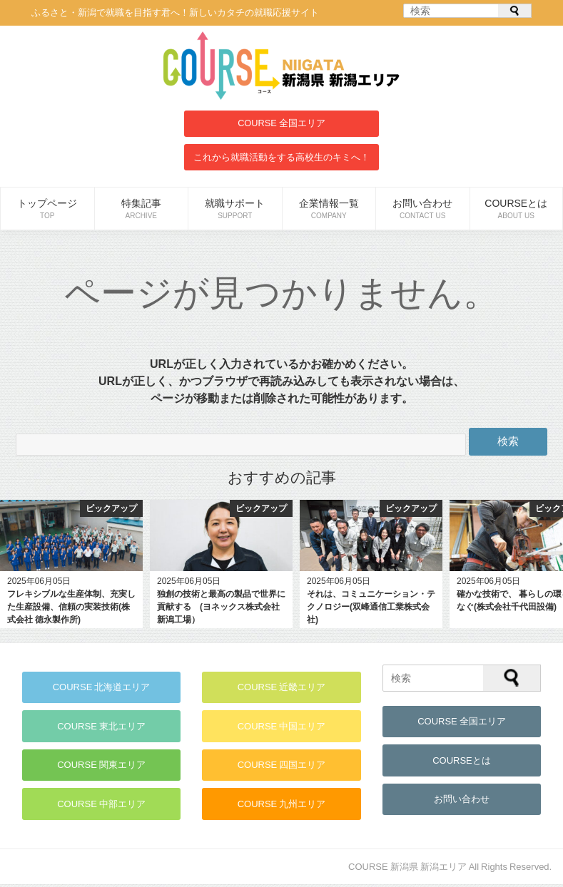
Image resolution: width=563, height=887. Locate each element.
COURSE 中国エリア (282, 727)
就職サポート (235, 208)
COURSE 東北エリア (101, 727)
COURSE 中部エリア (101, 806)
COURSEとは (516, 208)
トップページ (47, 208)
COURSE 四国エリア (282, 766)
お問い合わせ (423, 208)
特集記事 (141, 208)
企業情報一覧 (329, 208)
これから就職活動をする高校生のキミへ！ (281, 157)
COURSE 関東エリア (101, 766)
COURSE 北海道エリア (102, 687)
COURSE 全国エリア (281, 123)
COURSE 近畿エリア (282, 687)
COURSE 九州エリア (282, 806)
